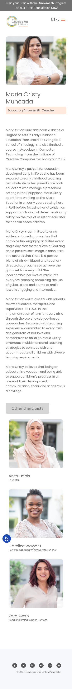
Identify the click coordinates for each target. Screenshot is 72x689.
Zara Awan (19, 616)
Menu (58, 19)
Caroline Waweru (25, 546)
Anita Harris (19, 476)
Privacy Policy (55, 672)
